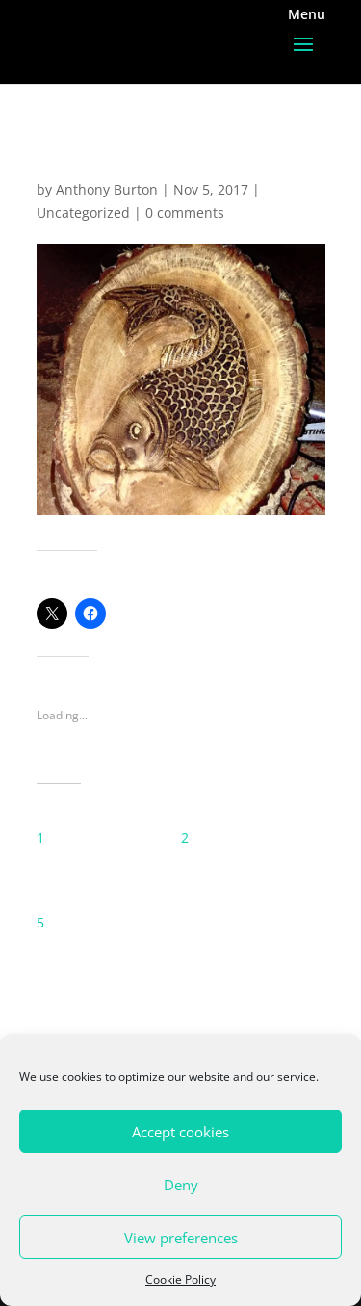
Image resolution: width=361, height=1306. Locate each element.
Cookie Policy (180, 1279)
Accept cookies (180, 1131)
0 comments (184, 212)
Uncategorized (83, 212)
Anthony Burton (107, 189)
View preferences (181, 1237)
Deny (181, 1184)
